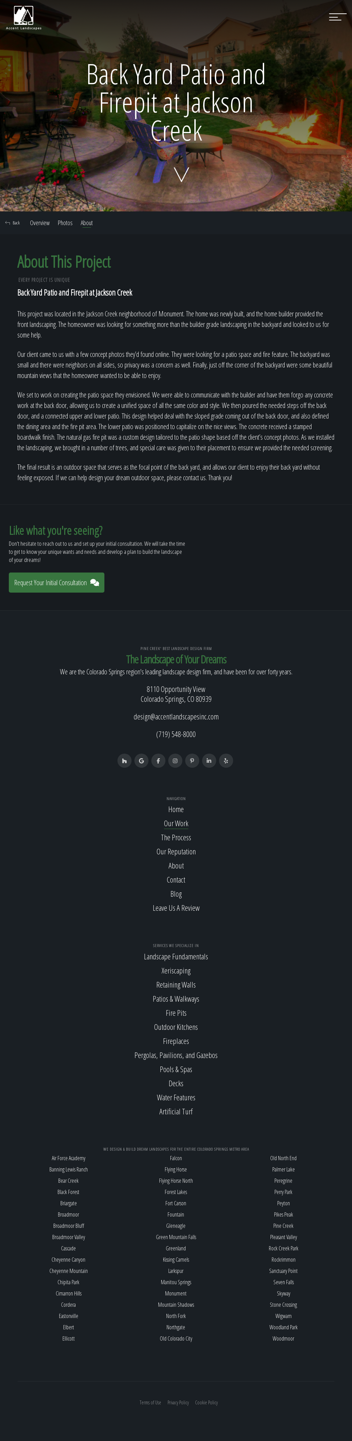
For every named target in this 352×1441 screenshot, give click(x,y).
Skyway (283, 1293)
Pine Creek (283, 1226)
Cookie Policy (206, 1402)
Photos (65, 222)
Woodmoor (283, 1338)
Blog (176, 893)
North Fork (176, 1316)
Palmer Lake (283, 1169)
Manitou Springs (176, 1282)
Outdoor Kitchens (176, 1026)
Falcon (176, 1158)
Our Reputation (176, 851)
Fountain (176, 1214)
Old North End (283, 1158)
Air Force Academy (68, 1158)
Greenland (176, 1248)
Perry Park (283, 1192)
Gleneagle (176, 1226)
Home (176, 809)
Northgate (175, 1327)
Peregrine (283, 1181)
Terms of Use (150, 1402)
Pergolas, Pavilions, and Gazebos (176, 1055)
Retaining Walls (176, 984)
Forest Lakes (176, 1192)
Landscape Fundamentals (176, 956)
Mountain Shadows (176, 1305)
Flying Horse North (176, 1181)
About (87, 222)
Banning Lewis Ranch (68, 1169)
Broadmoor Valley (68, 1237)
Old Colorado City (176, 1338)
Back (12, 222)
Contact (176, 879)
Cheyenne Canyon (68, 1259)
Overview (40, 222)
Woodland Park (283, 1327)
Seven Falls (283, 1282)
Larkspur (175, 1271)
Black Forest (68, 1192)
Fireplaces (176, 1040)
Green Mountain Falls (176, 1237)
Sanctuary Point (283, 1271)
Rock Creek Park (283, 1248)
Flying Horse (176, 1169)
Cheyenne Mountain (68, 1271)
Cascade (68, 1248)
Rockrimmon (284, 1259)
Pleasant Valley (283, 1237)
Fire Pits (176, 1012)
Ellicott (68, 1338)
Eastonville (68, 1316)
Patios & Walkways (176, 998)
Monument (176, 1293)
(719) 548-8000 (176, 734)
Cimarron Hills (68, 1293)
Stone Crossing (283, 1305)
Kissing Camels (176, 1259)
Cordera (68, 1305)
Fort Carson (175, 1203)
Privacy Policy (178, 1402)
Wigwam (283, 1316)
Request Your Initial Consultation (56, 582)
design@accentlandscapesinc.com (176, 716)
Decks (176, 1083)
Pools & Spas (176, 1069)
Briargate (68, 1203)
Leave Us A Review (176, 907)
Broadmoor (68, 1214)
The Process (176, 837)
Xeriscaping (176, 970)
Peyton (283, 1203)
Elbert (68, 1327)
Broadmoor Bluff (68, 1226)
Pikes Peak (283, 1214)
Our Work (176, 823)
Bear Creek (68, 1181)
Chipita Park (68, 1282)
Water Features (176, 1097)
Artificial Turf (176, 1111)
